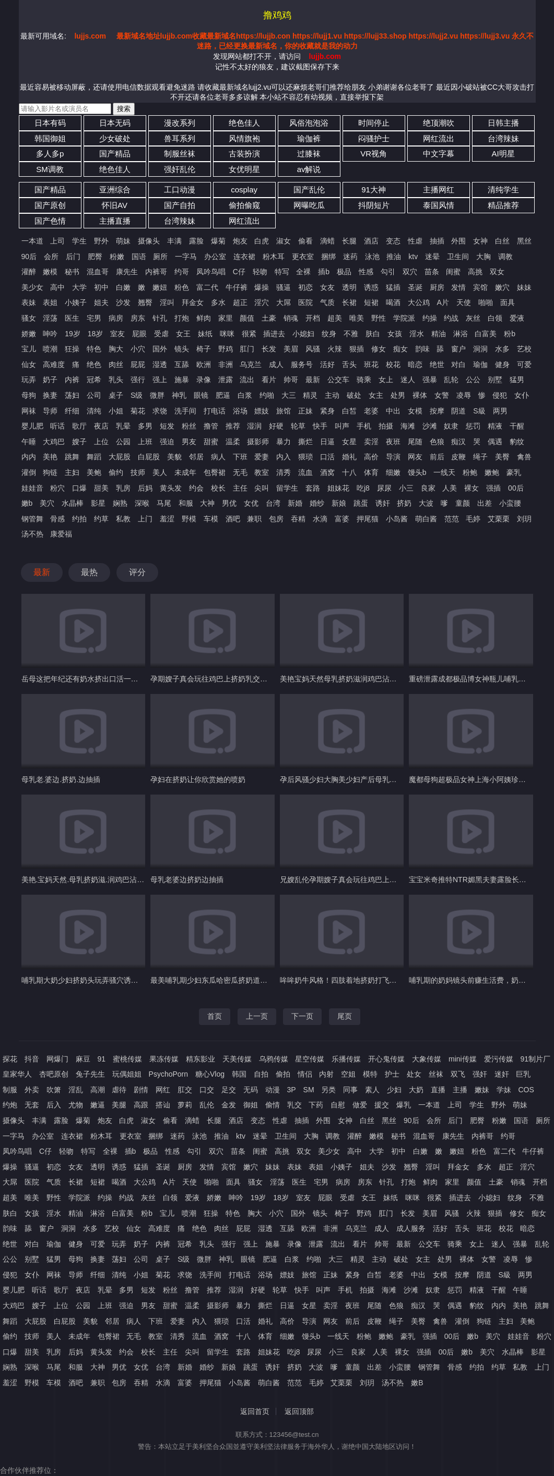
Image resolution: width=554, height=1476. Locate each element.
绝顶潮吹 (438, 122)
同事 (350, 1089)
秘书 (72, 271)
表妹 (28, 302)
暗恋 (415, 364)
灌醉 (28, 271)
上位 (101, 441)
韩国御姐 (50, 138)
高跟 (141, 1105)
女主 (376, 395)
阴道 (458, 411)
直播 (438, 1089)
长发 (269, 349)
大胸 (483, 256)
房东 (138, 318)
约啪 (267, 395)
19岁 (72, 334)
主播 (460, 1089)
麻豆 (83, 1059)
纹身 (329, 334)
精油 (438, 334)
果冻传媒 (164, 1059)
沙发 (123, 302)
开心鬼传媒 (386, 1059)
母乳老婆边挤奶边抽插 (186, 879)
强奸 (480, 1074)
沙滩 (429, 426)
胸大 (116, 349)
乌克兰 (251, 364)
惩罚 (473, 426)
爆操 (261, 287)
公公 (473, 379)
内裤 (72, 379)
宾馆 (480, 287)
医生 (72, 318)
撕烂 (305, 441)
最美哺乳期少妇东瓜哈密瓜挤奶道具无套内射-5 (226, 980)
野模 (189, 519)
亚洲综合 (115, 189)
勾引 (388, 271)
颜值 (247, 318)
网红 (163, 1089)
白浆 (245, 395)
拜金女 (193, 302)
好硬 (276, 426)
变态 (393, 241)
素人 (372, 1089)
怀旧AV (114, 205)
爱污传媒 (498, 1059)
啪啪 (485, 302)
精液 (495, 426)
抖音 (32, 1059)
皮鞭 (458, 457)
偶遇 (495, 441)
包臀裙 (215, 472)
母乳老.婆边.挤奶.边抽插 (61, 779)
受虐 (161, 334)
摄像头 (149, 241)
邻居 (196, 457)
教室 (261, 472)
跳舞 (72, 457)
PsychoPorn (168, 1074)
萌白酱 (426, 519)
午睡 (28, 441)
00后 (516, 488)
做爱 (359, 1105)
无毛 (240, 472)
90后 (29, 256)
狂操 (72, 349)
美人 (159, 472)
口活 (327, 457)
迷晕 (432, 256)
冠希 (94, 379)
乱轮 (451, 379)
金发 (228, 1105)
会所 (51, 256)
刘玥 (524, 519)
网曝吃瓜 (309, 205)
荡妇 (72, 395)
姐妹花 (338, 488)
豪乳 (513, 472)
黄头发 (171, 488)
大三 (288, 395)
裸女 (471, 488)
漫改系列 (179, 122)
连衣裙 (244, 256)
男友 (189, 441)
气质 (327, 302)
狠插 (356, 349)
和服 (186, 503)
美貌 (174, 457)
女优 (251, 503)
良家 (428, 488)
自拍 (261, 1074)
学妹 (504, 1089)
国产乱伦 (309, 189)
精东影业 (200, 1059)
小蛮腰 (510, 503)
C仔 (239, 271)
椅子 (203, 349)
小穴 (138, 349)
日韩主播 (503, 122)
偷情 (272, 1105)
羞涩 (167, 519)
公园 (123, 441)
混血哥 (98, 271)
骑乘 (364, 379)
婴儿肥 (32, 426)
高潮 (97, 1089)
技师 (138, 472)
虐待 (119, 1089)
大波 (426, 503)
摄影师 (258, 441)
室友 (117, 334)
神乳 (179, 395)
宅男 (94, 318)
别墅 (495, 379)
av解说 (309, 169)
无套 (32, 1105)
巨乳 (523, 1074)
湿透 (159, 364)
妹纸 (205, 334)
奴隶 (451, 426)
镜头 (181, 349)
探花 (10, 1059)
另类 (328, 1089)
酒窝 (327, 472)
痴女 (400, 349)
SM (308, 1089)
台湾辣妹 (503, 138)
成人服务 (411, 1228)
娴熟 (120, 503)
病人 (218, 457)
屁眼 (139, 334)
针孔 (159, 318)
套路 (312, 488)
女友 (327, 287)
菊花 (138, 411)
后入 (53, 1105)
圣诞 (415, 287)
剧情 (141, 1089)
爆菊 (218, 241)
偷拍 (283, 1074)
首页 (214, 1016)
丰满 (174, 241)
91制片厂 (536, 1059)
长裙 (349, 302)
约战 (451, 318)
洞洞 (480, 349)
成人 (276, 364)
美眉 (291, 349)
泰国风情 (438, 205)
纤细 (72, 411)
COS (526, 1089)
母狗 (28, 395)
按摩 (437, 411)
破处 (354, 395)
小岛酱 (397, 519)
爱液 (517, 318)
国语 (139, 256)
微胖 (157, 395)
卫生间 (458, 256)
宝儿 (28, 349)
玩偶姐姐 (127, 1074)
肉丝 (116, 364)
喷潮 (50, 349)
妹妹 (524, 287)
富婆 (342, 519)
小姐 (116, 411)
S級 (479, 411)
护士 (392, 1074)
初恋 (305, 287)
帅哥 (291, 379)
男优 (229, 503)
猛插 (393, 287)
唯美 (356, 318)
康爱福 (61, 534)
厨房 (437, 287)
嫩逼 (97, 1105)
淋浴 (460, 334)
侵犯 (499, 395)
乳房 (123, 488)
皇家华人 (17, 1074)
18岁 (95, 334)
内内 (28, 457)
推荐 (233, 426)
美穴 (47, 503)
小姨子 (76, 302)
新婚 (295, 503)
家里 (225, 318)
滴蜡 (327, 241)
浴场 (240, 411)
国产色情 (50, 220)
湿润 (254, 426)
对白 (458, 364)
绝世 (437, 364)
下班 (240, 457)
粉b (509, 334)
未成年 (185, 472)
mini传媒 (463, 1059)
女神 (480, 241)
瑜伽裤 (309, 138)
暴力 (283, 441)
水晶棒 (73, 503)
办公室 (215, 256)
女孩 (394, 334)
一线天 (444, 472)
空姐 (348, 1074)
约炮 (10, 1105)
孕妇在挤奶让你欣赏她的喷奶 (197, 779)
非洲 (225, 364)
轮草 (298, 426)
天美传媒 (237, 1059)
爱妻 (261, 457)
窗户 (458, 349)
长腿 (349, 241)
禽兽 (524, 457)
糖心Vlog (210, 1074)
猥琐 (305, 457)
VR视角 (373, 153)
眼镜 (201, 395)
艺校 (524, 349)
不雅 (351, 334)
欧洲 (203, 364)
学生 (79, 241)
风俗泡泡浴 (308, 122)
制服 (10, 1089)
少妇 (394, 1089)
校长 (218, 488)
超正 (240, 302)
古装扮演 (244, 153)
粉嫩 (117, 256)
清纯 (94, 411)
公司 (94, 395)
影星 (98, 503)
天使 (463, 302)
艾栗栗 (499, 519)
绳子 (480, 457)
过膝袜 (309, 153)
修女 (378, 349)
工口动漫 (179, 189)
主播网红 (438, 189)
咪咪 (227, 334)
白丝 (502, 241)
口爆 (79, 488)
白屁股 (149, 457)
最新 (312, 379)
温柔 (233, 441)
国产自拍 (179, 205)
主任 (240, 488)
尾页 (344, 1016)
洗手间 (185, 411)
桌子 (116, 395)
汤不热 (32, 534)
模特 (370, 1074)
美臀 (502, 457)
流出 (247, 379)
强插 (493, 488)
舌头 (349, 364)
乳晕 (123, 426)
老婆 (371, 411)
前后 (437, 457)
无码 (250, 1089)
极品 (344, 271)
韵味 (422, 349)
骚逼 (283, 287)
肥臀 (95, 256)
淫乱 (75, 1089)
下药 (316, 1105)
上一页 (257, 1016)
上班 (145, 441)
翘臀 (145, 302)
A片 (443, 302)
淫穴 (261, 302)
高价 (371, 457)
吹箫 (53, 1089)
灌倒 (28, 472)
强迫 (167, 441)
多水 (218, 302)
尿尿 (384, 488)
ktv (413, 256)
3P (291, 1089)
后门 (73, 256)
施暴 (181, 379)
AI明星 (502, 153)
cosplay (244, 189)
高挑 (475, 271)
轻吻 (260, 271)
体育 (371, 472)
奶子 (50, 379)
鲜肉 (203, 318)
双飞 (458, 1074)
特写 (282, 271)
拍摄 (386, 426)
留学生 (287, 488)
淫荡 (50, 318)
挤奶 (404, 503)
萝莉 (185, 1105)
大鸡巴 (54, 441)
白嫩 (123, 287)
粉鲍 (470, 472)
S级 (137, 395)
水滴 (320, 519)
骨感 (57, 519)
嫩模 (50, 271)
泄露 (225, 379)
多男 (145, 426)
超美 (334, 318)
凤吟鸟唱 (211, 271)
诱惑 (371, 287)
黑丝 (524, 241)
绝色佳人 (244, 122)
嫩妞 (159, 287)
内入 (283, 457)
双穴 (410, 271)
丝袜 (436, 1074)
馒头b (417, 472)
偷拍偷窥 (244, 205)
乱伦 (206, 1105)
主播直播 (115, 220)
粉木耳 (274, 256)
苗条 (432, 271)
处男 (398, 395)
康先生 (127, 271)
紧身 (327, 411)
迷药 (350, 256)
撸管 (211, 426)
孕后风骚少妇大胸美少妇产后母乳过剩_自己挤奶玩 (362, 779)
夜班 (393, 441)
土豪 (269, 318)
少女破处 (115, 138)
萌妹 (123, 241)
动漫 (272, 1089)
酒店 (371, 241)
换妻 (50, 395)
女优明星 (244, 169)
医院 (305, 302)
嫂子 (79, 441)
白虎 (261, 241)
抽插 (437, 241)
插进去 (274, 334)
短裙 (371, 302)
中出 (393, 411)
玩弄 (28, 379)
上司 (57, 241)
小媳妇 (303, 334)
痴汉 (458, 441)
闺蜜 (453, 271)
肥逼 (223, 395)
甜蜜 (211, 441)
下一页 (302, 1016)
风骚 (312, 349)
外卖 (32, 1089)
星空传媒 (309, 1059)
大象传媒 (426, 1059)
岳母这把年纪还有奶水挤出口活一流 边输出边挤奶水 (106, 679)
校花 (393, 364)
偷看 (305, 241)
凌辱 (463, 395)
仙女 (28, 364)
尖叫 (261, 488)
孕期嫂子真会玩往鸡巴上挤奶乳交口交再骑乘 (223, 679)
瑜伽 (480, 364)
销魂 (291, 318)
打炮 (181, 318)
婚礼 (349, 457)
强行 (138, 379)
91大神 (373, 189)
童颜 (462, 503)
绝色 (94, 364)
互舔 (181, 364)
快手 (320, 426)
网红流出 (438, 138)
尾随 (415, 441)
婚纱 (317, 503)
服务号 (302, 364)
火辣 (334, 349)
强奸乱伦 (179, 169)
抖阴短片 (374, 205)
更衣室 (303, 256)
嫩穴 (502, 287)
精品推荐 (503, 205)
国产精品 (115, 153)
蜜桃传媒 (127, 1059)
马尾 (164, 503)
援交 (381, 1105)
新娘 (339, 503)
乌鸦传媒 (273, 1059)
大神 (207, 503)
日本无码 (115, 122)
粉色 (181, 287)
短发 (167, 426)
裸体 (419, 395)
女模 (415, 411)
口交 (206, 1089)
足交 (228, 1089)
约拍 (79, 519)
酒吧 (233, 519)
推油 (393, 256)
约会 (196, 488)
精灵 (310, 395)
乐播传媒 (346, 1059)
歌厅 (79, 426)
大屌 (283, 302)
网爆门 (57, 1059)
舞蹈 (94, 457)
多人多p (50, 153)
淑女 (283, 241)
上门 (145, 519)
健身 (502, 364)
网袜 (28, 411)
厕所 (160, 256)
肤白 (373, 334)
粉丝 (189, 426)
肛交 (185, 1089)
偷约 (116, 472)
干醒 (517, 426)
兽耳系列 (179, 138)
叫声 (342, 426)
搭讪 (163, 1105)
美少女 (32, 287)
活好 (327, 364)
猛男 (517, 379)
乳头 (116, 379)
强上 (159, 379)
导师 (50, 411)
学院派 (404, 318)
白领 (495, 318)
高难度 (54, 364)
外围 (458, 241)
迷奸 (501, 1074)
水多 (502, 349)
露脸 (196, 241)
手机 (364, 426)
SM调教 (50, 169)
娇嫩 (28, 334)
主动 (332, 395)
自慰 (338, 1105)
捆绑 (328, 256)
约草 (101, 519)
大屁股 (120, 457)
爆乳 (403, 1105)
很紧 (249, 334)
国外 (159, 349)
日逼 (327, 441)
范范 (451, 519)
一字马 (186, 256)
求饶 (159, 411)
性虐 (415, 241)
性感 (366, 271)
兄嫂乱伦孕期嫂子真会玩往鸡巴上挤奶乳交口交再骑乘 (367, 879)
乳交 (294, 1105)
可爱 (524, 364)
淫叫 (167, 302)
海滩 (407, 426)
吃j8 (363, 488)
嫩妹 (482, 1089)
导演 (393, 457)
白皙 (349, 411)
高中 (57, 287)
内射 (326, 1074)
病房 (116, 318)
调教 (505, 256)
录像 (203, 379)
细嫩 (393, 472)
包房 (276, 519)
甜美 (101, 488)
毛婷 (473, 519)
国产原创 (50, 205)
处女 (414, 1074)
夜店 (101, 426)
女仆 (521, 395)
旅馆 (283, 411)
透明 (349, 287)
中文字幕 (438, 153)
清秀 (283, 472)
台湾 (273, 503)
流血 (305, 472)
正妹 (305, 411)
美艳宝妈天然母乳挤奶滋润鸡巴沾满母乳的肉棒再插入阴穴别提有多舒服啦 (400, 679)
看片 (269, 379)
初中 (101, 287)
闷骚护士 (374, 138)
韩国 (239, 1074)
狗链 (50, 472)
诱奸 (382, 503)
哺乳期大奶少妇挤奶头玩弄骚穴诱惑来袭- (88, 980)
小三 (406, 488)
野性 (378, 318)
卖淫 (371, 441)
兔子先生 (90, 1074)
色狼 (437, 441)
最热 (89, 572)
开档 (312, 318)
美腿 (119, 1105)
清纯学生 (503, 189)
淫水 (416, 334)
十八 (349, 472)
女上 (386, 379)
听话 (57, 426)
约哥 (181, 271)
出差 (484, 503)
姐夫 (101, 302)
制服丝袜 (179, 153)
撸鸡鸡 (277, 15)
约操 (429, 318)
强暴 (429, 379)
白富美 (486, 334)
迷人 (407, 379)
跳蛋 (360, 503)
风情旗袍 (244, 138)
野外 (101, 241)
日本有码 (50, 122)
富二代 (207, 287)
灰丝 (473, 318)
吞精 (298, 519)
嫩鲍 (492, 472)
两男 (500, 411)
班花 (371, 364)
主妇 (72, 472)
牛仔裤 (236, 287)
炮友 (240, 241)
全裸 (303, 271)
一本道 (32, 241)
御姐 (250, 1105)
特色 (94, 349)
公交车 (338, 379)
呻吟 (50, 334)
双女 (497, 271)
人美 (449, 488)
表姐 (50, 302)
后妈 (145, 488)
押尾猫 (368, 519)
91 (102, 1059)
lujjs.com (90, 36)
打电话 (215, 411)
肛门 (247, 349)
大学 (79, 287)
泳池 (372, 256)
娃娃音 (32, 488)
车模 (211, 519)
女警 (441, 395)
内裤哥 (156, 271)
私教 (123, 519)
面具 (507, 302)
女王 (183, 334)
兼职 (254, 519)
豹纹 (517, 441)
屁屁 (138, 364)
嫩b (27, 503)
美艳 (50, 457)
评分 (137, 572)
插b (323, 271)
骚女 (28, 318)
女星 (349, 441)
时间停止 (374, 122)
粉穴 (57, 488)
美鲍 (94, 472)
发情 (458, 287)
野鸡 (225, 349)
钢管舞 (32, 519)
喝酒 (393, 302)
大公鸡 (419, 302)
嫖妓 (261, 411)
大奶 (416, 1089)
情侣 (305, 1074)
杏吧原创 (53, 1074)
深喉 (142, 503)
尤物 (75, 1105)
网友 (415, 457)
